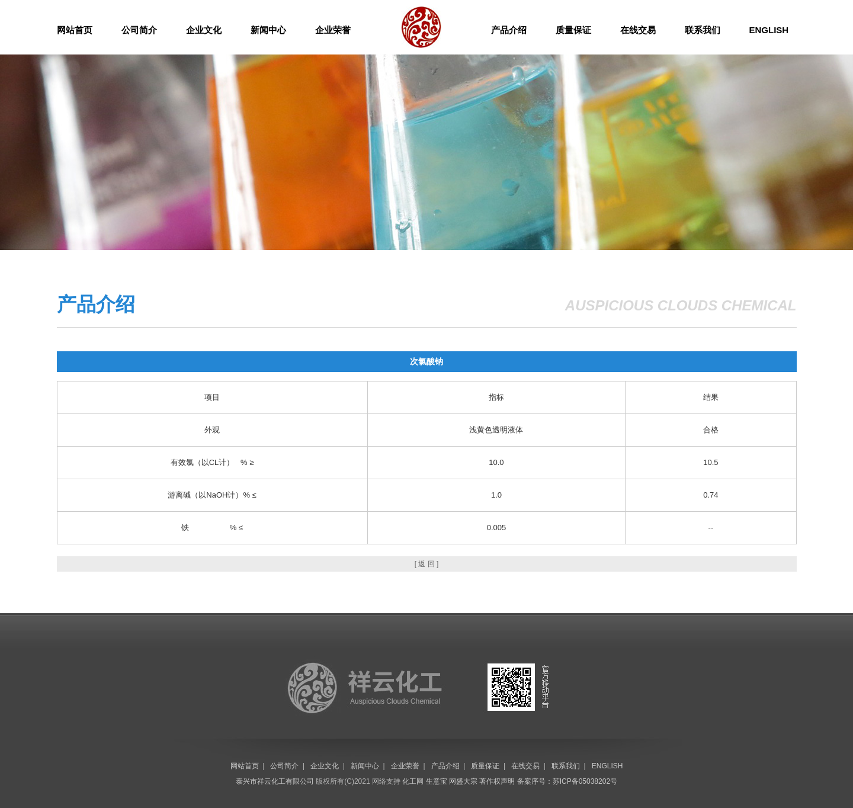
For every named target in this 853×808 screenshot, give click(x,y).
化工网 (413, 781)
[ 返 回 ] (427, 564)
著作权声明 (497, 781)
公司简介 (139, 30)
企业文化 (204, 30)
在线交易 (638, 30)
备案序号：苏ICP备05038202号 (567, 781)
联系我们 (702, 30)
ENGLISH (769, 30)
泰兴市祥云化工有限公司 (275, 781)
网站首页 (74, 30)
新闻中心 (268, 30)
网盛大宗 (463, 781)
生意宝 (436, 781)
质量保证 (573, 30)
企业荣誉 (333, 30)
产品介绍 (509, 30)
